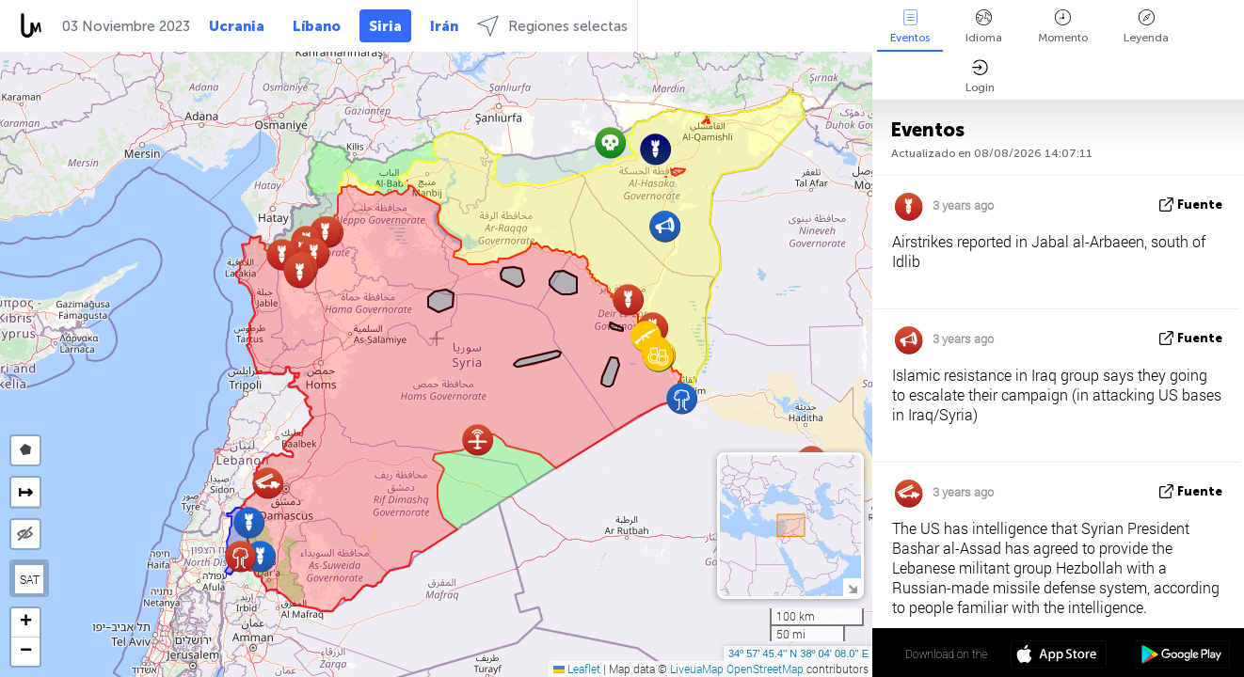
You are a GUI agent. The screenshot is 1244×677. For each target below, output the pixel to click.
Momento (1063, 26)
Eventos (910, 26)
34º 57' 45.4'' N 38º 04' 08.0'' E (798, 653)
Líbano (317, 26)
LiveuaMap (697, 668)
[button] (299, 272)
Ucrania (236, 26)
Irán (444, 26)
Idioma (983, 26)
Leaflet (576, 668)
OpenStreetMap (765, 668)
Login (980, 76)
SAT (30, 579)
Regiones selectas (552, 26)
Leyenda (1146, 26)
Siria (385, 26)
